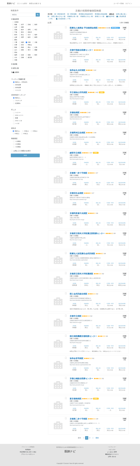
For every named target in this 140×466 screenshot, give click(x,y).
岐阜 (29, 37)
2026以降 (18, 90)
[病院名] (23, 15)
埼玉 (36, 29)
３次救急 (18, 147)
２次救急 (18, 144)
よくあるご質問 (112, 452)
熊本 (36, 55)
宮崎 (22, 57)
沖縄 (15, 60)
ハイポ (17, 123)
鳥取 (15, 47)
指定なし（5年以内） (21, 82)
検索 (25, 155)
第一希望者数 (72, 14)
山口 (15, 50)
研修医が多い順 (72, 16)
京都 (29, 42)
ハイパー (18, 112)
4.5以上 (25, 133)
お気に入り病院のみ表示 (22, 151)
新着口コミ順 (99, 16)
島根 (22, 47)
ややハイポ (18, 120)
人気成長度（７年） (64, 19)
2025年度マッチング (18, 95)
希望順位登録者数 (101, 14)
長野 (22, 37)
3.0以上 (26, 131)
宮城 (29, 24)
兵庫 (15, 45)
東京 (22, 32)
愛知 (15, 39)
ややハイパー (19, 115)
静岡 (36, 37)
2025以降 (18, 87)
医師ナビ (11, 3)
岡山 (29, 47)
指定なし (18, 98)
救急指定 (14, 138)
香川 (29, 50)
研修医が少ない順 (86, 16)
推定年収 (110, 16)
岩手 (22, 24)
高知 (15, 52)
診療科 (15, 72)
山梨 (15, 37)
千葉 (15, 32)
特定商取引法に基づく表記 (28, 452)
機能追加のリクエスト (112, 454)
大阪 (36, 42)
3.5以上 (35, 131)
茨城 (15, 29)
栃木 (22, 29)
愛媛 (36, 50)
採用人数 (15, 68)
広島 (36, 47)
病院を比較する (35, 3)
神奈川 (30, 32)
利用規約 (28, 449)
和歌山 (30, 45)
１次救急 (18, 141)
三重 (15, 42)
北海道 (16, 22)
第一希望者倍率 (59, 14)
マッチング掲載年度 (18, 79)
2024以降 (18, 85)
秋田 (36, 24)
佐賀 (22, 55)
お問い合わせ (112, 456)
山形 (15, 27)
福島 (22, 27)
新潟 (15, 34)
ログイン (128, 3)
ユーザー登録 (119, 3)
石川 (29, 34)
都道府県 (15, 19)
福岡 (15, 55)
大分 (15, 57)
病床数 (14, 64)
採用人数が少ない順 (58, 16)
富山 (22, 34)
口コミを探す (22, 3)
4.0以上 (17, 133)
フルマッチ (18, 100)
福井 (36, 34)
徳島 (22, 50)
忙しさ (13, 109)
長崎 (29, 55)
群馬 (29, 29)
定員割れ (18, 103)
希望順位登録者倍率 (86, 14)
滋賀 (22, 42)
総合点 (13, 128)
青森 (15, 24)
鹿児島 (30, 57)
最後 (97, 438)
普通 (16, 118)
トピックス (112, 449)
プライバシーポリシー (28, 454)
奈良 (22, 45)
